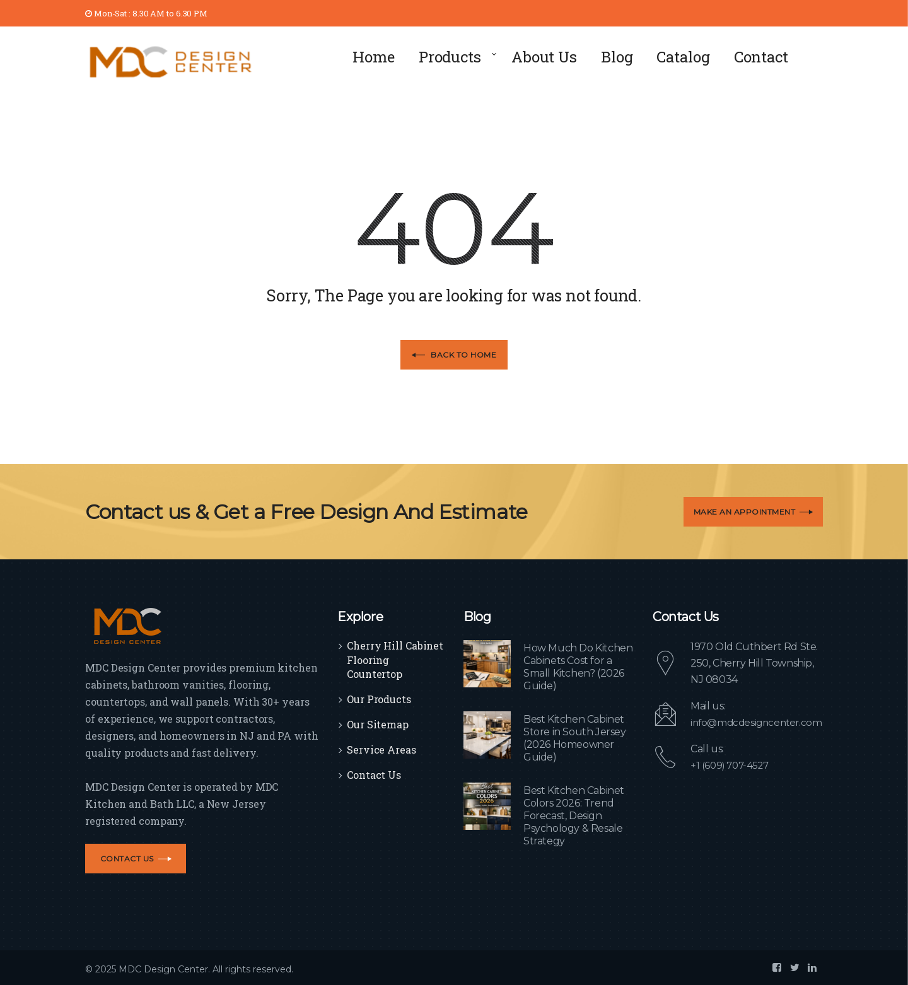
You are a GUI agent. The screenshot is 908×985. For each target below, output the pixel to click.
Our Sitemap (378, 724)
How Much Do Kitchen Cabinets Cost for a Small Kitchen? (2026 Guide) (577, 667)
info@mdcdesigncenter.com (759, 722)
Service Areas (381, 749)
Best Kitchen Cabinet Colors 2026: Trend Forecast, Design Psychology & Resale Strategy (573, 815)
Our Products (379, 699)
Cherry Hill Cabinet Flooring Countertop (395, 660)
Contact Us (374, 774)
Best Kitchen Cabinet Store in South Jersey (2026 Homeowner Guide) (574, 738)
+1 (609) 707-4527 (732, 765)
